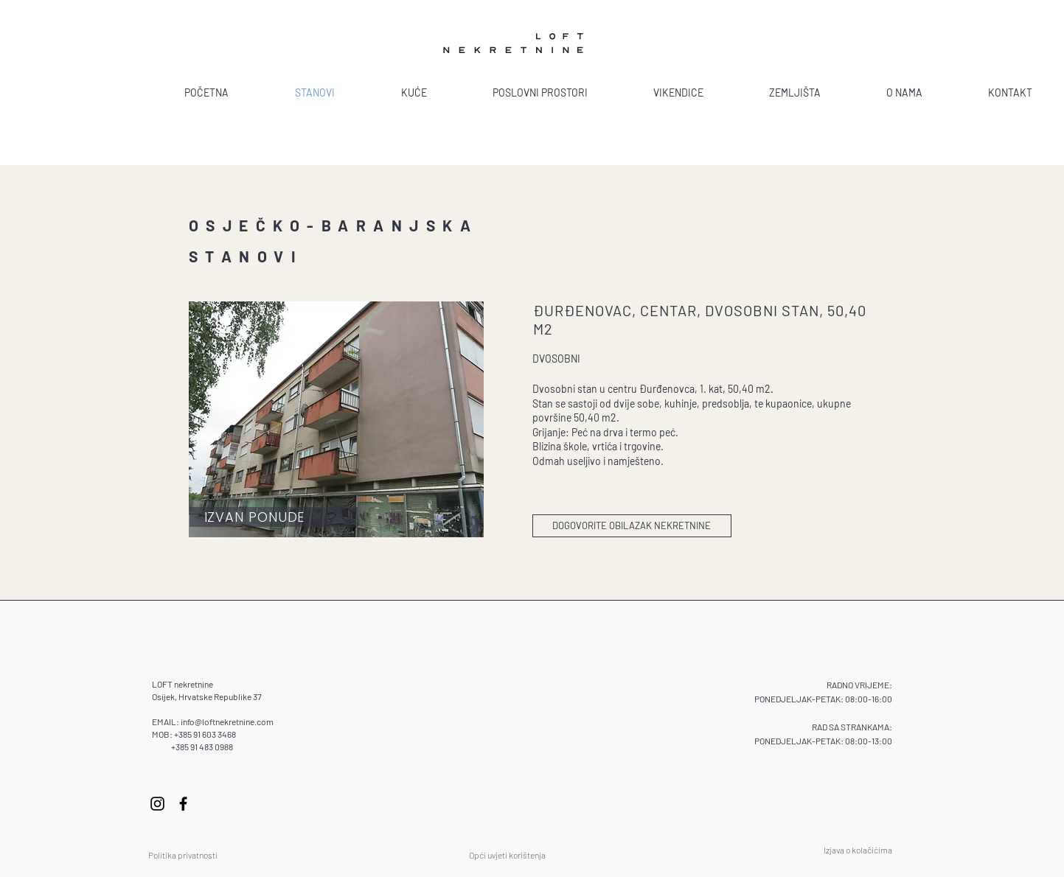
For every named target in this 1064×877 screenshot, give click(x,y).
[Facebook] (183, 803)
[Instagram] (157, 803)
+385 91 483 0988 (202, 746)
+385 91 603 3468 (205, 734)
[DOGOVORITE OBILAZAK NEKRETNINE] (631, 525)
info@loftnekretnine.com (227, 721)
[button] (336, 419)
